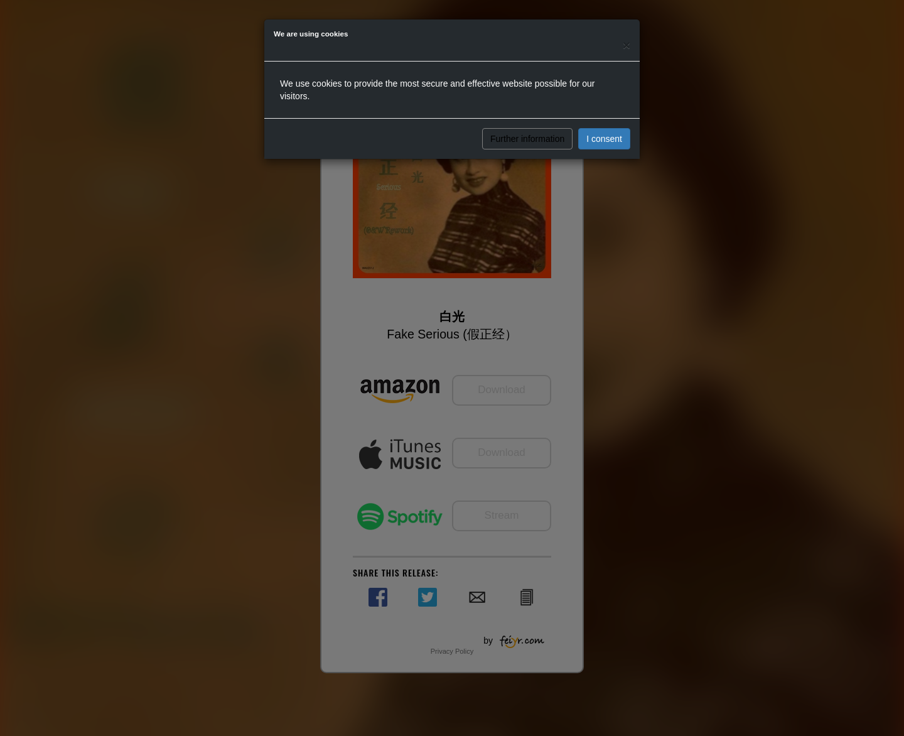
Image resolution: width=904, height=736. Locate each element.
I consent (604, 139)
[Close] (626, 44)
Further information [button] (527, 139)
